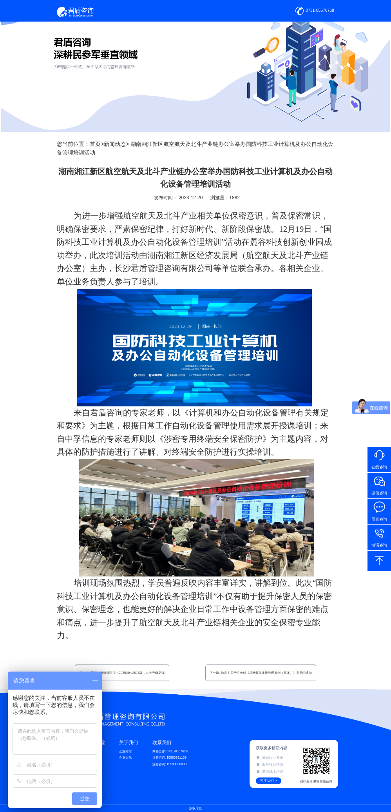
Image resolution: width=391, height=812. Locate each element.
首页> (97, 144)
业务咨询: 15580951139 (169, 757)
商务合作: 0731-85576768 (171, 751)
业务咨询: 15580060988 (169, 764)
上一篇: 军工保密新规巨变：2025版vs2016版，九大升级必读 (122, 673)
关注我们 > (268, 781)
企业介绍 (125, 751)
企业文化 (125, 757)
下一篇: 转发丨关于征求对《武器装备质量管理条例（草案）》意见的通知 (261, 673)
